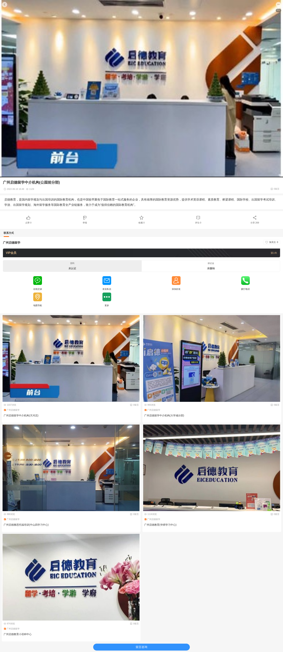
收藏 (141, 222)
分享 (254, 222)
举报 (85, 222)
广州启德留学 (11, 242)
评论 (198, 222)
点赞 (28, 222)
